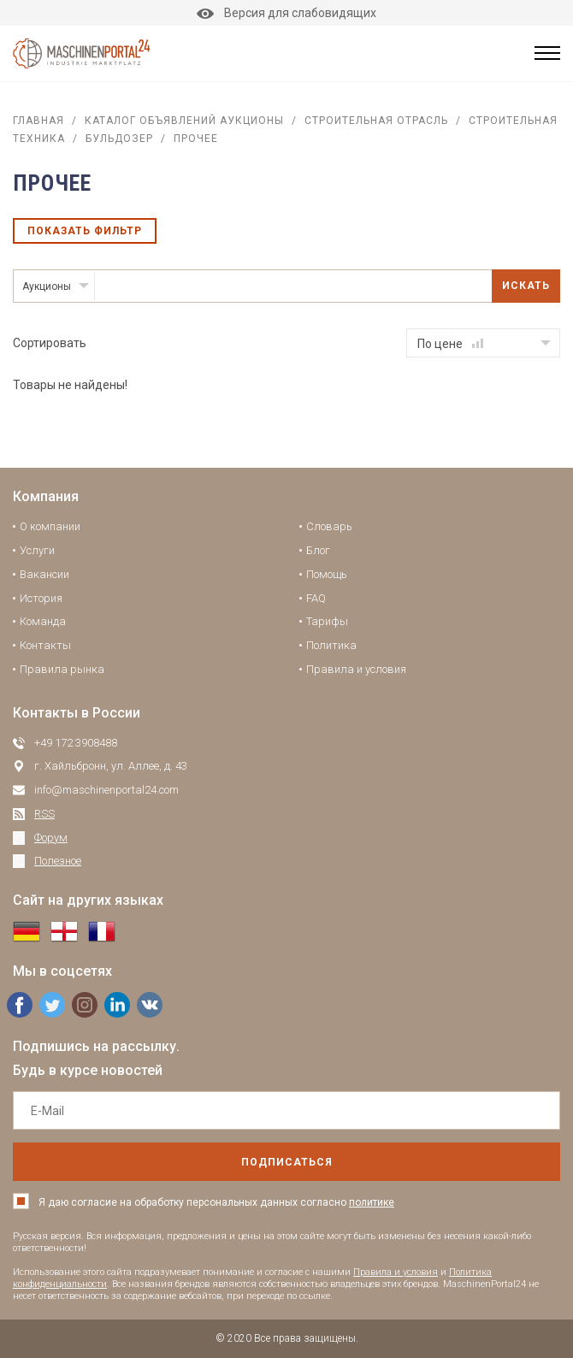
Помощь (326, 574)
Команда (43, 621)
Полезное (57, 860)
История (41, 598)
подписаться (287, 1162)
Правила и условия (356, 669)
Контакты (45, 645)
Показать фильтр (84, 231)
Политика (331, 645)
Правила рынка (62, 669)
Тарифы (327, 621)
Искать (526, 286)
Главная (38, 121)
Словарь (329, 526)
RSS (44, 813)
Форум (51, 837)
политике (371, 1202)
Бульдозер (119, 139)
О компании (50, 526)
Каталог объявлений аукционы (184, 121)
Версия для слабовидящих (286, 13)
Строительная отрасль (376, 121)
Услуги (37, 550)
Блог (318, 550)
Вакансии (44, 574)
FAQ (316, 598)
